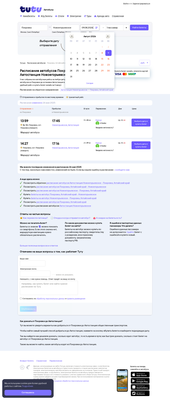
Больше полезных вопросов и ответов (39, 245)
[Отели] (59, 16)
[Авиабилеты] (27, 16)
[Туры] (87, 16)
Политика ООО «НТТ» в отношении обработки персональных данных (61, 381)
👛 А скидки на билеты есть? (107, 218)
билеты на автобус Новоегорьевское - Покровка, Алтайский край (63, 198)
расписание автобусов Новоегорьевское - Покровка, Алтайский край (71, 190)
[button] (71, 36)
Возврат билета (27, 361)
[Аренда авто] (101, 16)
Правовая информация (42, 383)
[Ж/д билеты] (45, 16)
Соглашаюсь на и (52, 298)
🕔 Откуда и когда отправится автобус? (70, 218)
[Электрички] (74, 16)
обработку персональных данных (50, 298)
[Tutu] (31, 9)
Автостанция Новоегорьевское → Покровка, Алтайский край (87, 90)
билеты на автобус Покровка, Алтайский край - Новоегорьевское (63, 194)
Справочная (41, 361)
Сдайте (130, 232)
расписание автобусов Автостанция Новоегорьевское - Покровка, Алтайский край (88, 183)
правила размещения (76, 298)
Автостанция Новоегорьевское (75, 205)
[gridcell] (102, 47)
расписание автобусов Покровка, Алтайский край (61, 202)
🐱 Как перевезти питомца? (34, 218)
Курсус (99, 120)
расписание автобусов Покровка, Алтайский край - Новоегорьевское (71, 186)
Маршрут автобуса (30, 132)
